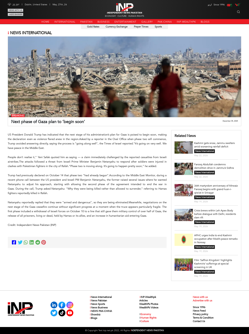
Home (45, 21)
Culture (122, 16)
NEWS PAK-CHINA (101, 311)
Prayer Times (141, 26)
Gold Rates (93, 26)
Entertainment (125, 21)
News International (204, 151)
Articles (143, 300)
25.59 (16, 4)
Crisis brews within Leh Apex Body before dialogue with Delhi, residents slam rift (215, 214)
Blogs (205, 21)
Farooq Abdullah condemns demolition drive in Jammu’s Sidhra (214, 166)
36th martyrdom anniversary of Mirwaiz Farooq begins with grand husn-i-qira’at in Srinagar (216, 189)
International (64, 21)
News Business (99, 307)
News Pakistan (98, 300)
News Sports (97, 304)
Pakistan (86, 21)
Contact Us (199, 321)
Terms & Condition (203, 318)
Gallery (147, 21)
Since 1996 (199, 307)
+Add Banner (15, 14)
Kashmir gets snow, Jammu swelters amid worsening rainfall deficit (214, 144)
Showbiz (95, 314)
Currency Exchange (117, 26)
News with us (15, 10)
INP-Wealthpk (186, 21)
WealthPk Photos (148, 304)
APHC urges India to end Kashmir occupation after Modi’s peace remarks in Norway (216, 239)
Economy (110, 16)
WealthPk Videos (148, 307)
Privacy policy (200, 314)
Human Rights (136, 16)
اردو (210, 4)
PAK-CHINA (165, 21)
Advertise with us (202, 300)
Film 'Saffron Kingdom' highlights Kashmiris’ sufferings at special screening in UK (213, 263)
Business (104, 21)
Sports (158, 26)
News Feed (199, 311)
